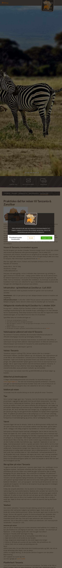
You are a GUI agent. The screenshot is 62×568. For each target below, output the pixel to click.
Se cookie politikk (15, 239)
